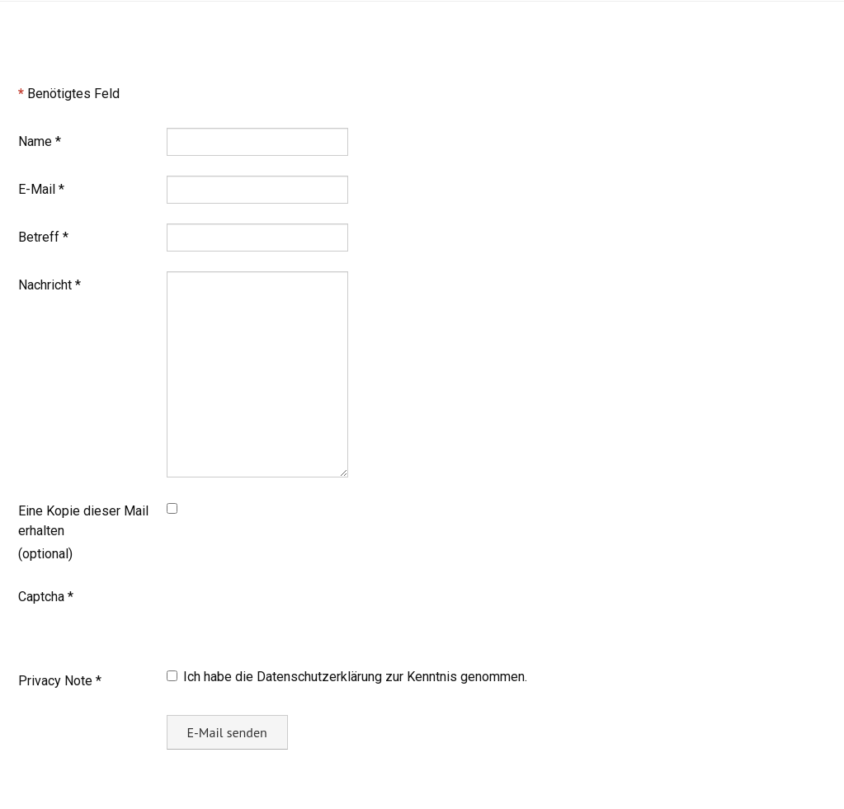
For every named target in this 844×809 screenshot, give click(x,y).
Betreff (43, 237)
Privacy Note (59, 681)
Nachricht (49, 285)
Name (39, 141)
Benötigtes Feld (69, 93)
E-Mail (41, 189)
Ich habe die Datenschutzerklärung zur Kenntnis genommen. (347, 676)
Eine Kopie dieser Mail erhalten (83, 521)
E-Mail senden (227, 732)
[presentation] (292, 615)
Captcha (45, 596)
